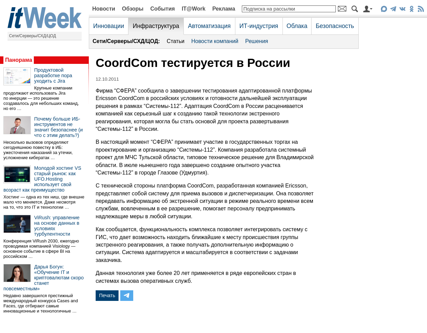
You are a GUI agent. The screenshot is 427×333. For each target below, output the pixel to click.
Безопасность (335, 26)
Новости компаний (214, 41)
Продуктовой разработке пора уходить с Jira (53, 75)
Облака (297, 26)
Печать (107, 295)
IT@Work (194, 9)
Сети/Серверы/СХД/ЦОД (32, 35)
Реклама (223, 9)
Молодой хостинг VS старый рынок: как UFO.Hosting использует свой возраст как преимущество (42, 179)
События (162, 9)
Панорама (18, 60)
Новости (103, 9)
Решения (256, 41)
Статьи (175, 41)
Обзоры (132, 9)
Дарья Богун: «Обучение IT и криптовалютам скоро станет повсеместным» (43, 277)
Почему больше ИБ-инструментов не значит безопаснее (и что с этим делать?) (58, 127)
